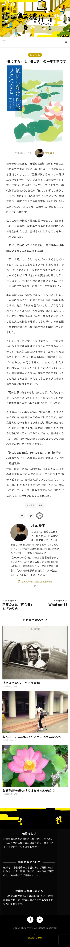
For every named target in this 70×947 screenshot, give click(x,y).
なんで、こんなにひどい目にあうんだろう (31, 737)
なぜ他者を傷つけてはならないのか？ (28, 791)
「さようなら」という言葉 (21, 683)
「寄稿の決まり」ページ (31, 871)
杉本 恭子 (50, 153)
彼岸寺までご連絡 (20, 875)
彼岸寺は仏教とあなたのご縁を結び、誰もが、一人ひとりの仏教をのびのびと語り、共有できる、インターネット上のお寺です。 (28, 842)
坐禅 (40, 505)
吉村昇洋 (31, 505)
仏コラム (35, 54)
